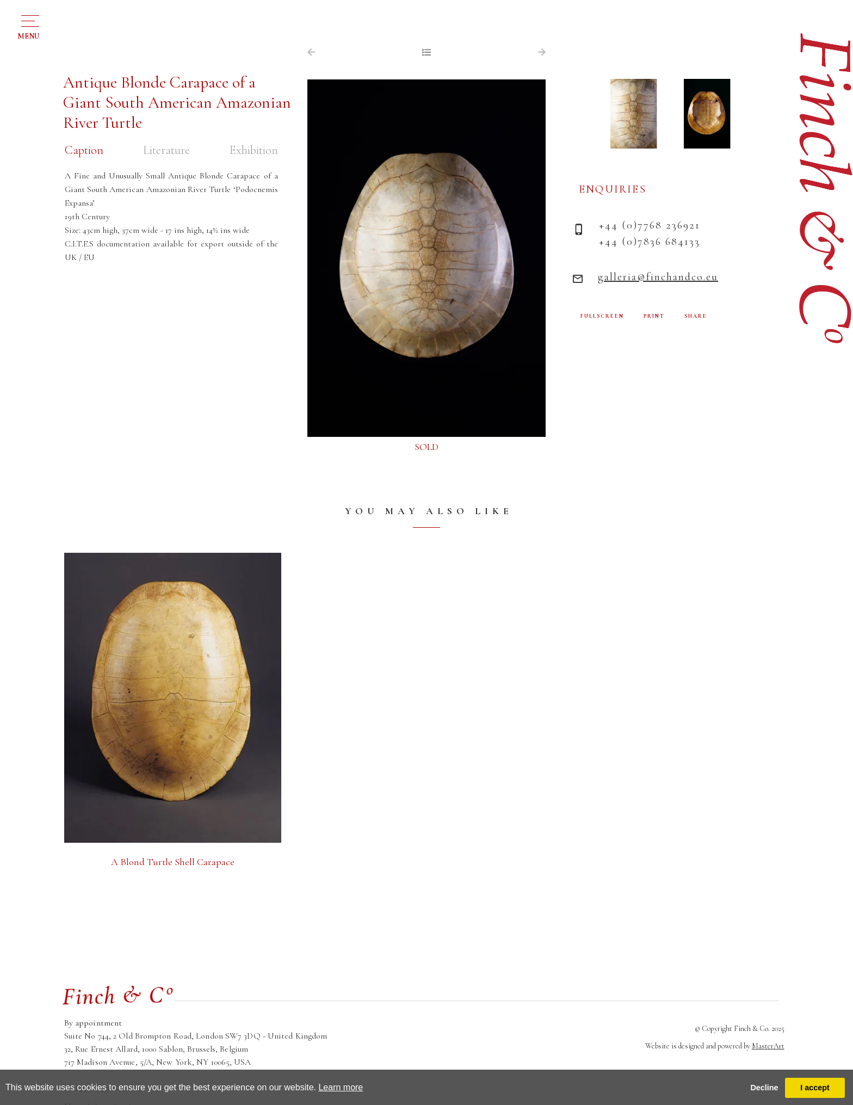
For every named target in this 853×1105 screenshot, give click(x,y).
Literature (166, 150)
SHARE (695, 316)
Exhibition (254, 150)
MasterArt (768, 1046)
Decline (764, 1087)
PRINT (654, 316)
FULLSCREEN (602, 316)
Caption (84, 150)
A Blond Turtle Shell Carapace (172, 862)
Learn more (340, 1087)
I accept (815, 1087)
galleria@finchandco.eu (658, 276)
